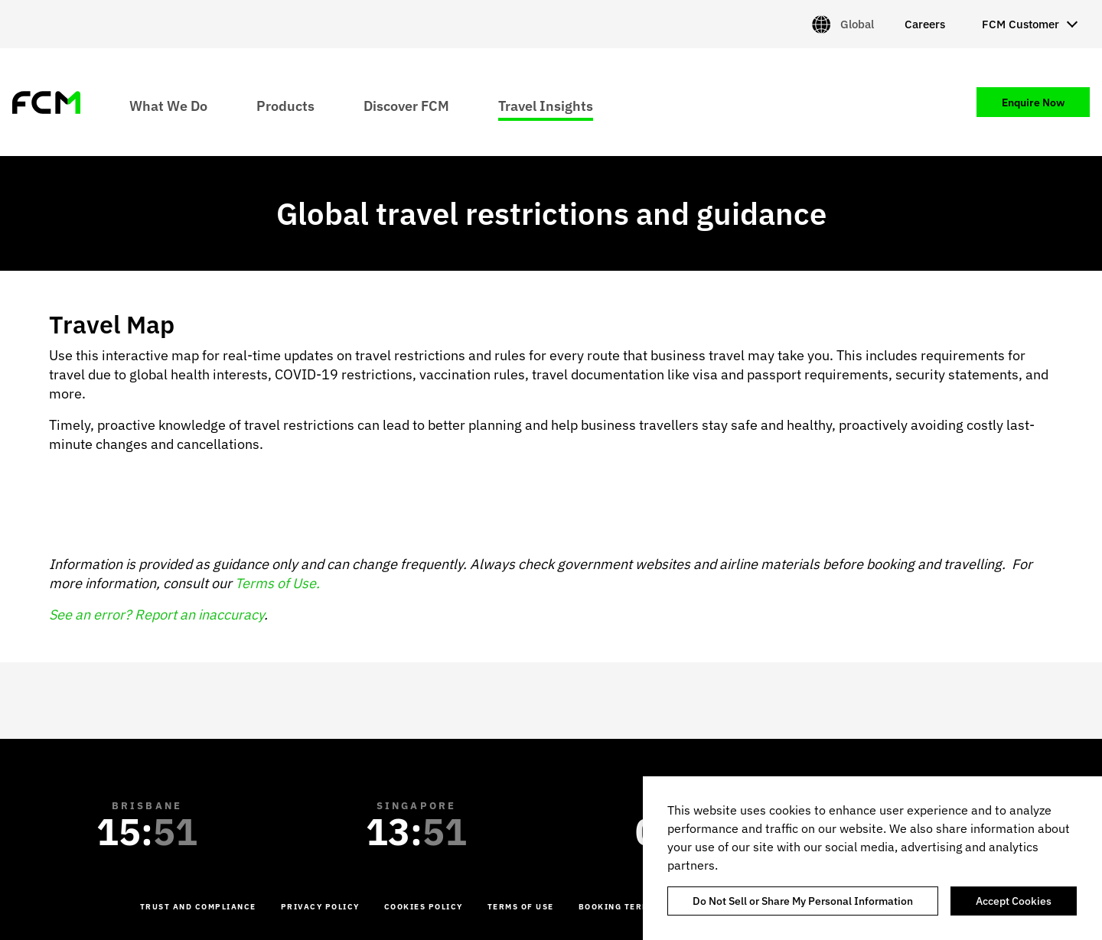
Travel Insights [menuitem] (545, 105)
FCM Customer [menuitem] (1020, 24)
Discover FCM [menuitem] (406, 105)
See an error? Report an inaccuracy (156, 614)
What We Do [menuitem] (168, 105)
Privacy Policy (320, 907)
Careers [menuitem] (925, 24)
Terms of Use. (277, 583)
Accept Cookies (1013, 901)
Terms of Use (520, 907)
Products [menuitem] (285, 105)
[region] (872, 858)
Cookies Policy (423, 907)
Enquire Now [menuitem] (1033, 102)
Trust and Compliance (198, 907)
